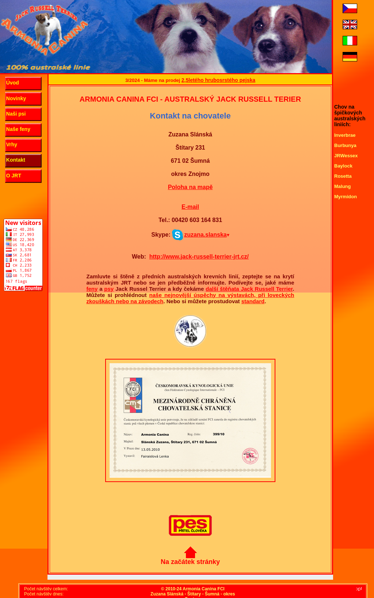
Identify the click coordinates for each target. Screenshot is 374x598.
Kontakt (15, 160)
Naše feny (18, 129)
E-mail (190, 207)
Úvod (12, 83)
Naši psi (16, 114)
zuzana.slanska (201, 235)
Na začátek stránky (190, 558)
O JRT (13, 175)
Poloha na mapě (190, 187)
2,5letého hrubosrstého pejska (218, 80)
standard (252, 301)
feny (92, 289)
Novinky (16, 98)
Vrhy (11, 144)
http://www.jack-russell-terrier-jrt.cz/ (199, 256)
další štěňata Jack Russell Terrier (249, 289)
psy (109, 289)
